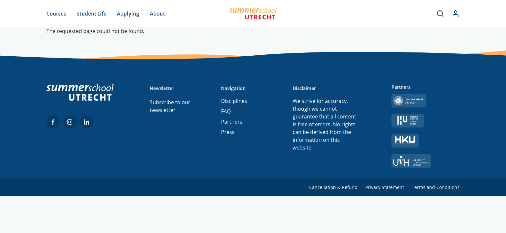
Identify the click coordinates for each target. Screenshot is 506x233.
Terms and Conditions (436, 187)
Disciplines (234, 102)
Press (228, 133)
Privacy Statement (384, 187)
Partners (231, 123)
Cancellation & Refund (333, 187)
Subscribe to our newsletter (170, 106)
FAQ (226, 112)
